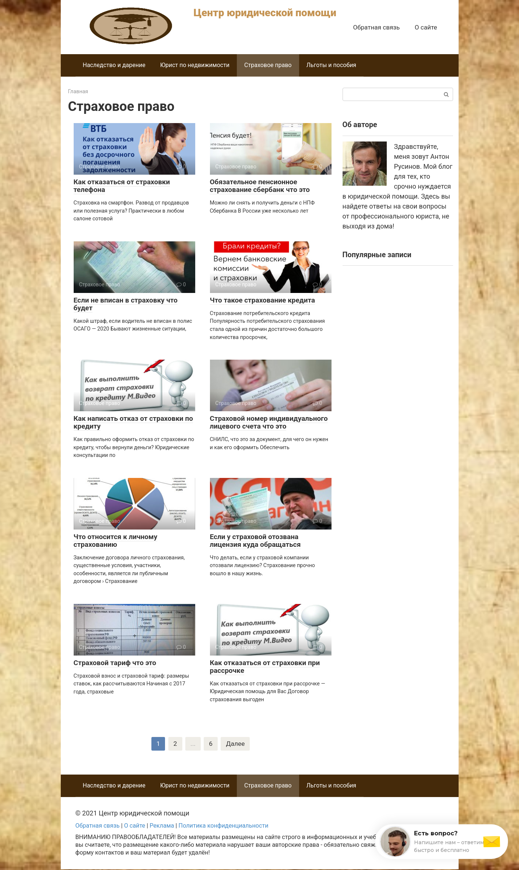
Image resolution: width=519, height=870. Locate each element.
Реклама (162, 826)
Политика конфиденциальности (224, 826)
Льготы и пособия (331, 65)
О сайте (426, 27)
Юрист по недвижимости (194, 65)
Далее (235, 744)
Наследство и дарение (114, 65)
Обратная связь (376, 27)
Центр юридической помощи (265, 13)
